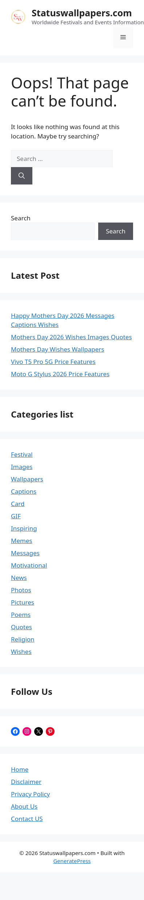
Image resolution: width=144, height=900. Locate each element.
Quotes (21, 627)
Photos (21, 590)
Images (21, 467)
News (19, 577)
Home (19, 769)
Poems (21, 614)
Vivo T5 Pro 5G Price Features (53, 361)
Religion (23, 639)
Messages (25, 553)
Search (21, 218)
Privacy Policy (30, 794)
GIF (16, 516)
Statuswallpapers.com (82, 13)
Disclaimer (26, 781)
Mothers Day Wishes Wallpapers (57, 349)
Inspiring (24, 528)
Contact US (27, 818)
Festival (22, 454)
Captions (23, 491)
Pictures (22, 602)
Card (17, 503)
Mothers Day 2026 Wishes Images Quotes (71, 337)
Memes (21, 540)
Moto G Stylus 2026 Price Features (60, 374)
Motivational (29, 565)
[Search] (21, 175)
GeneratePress (72, 860)
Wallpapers (27, 479)
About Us (24, 806)
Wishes (21, 651)
